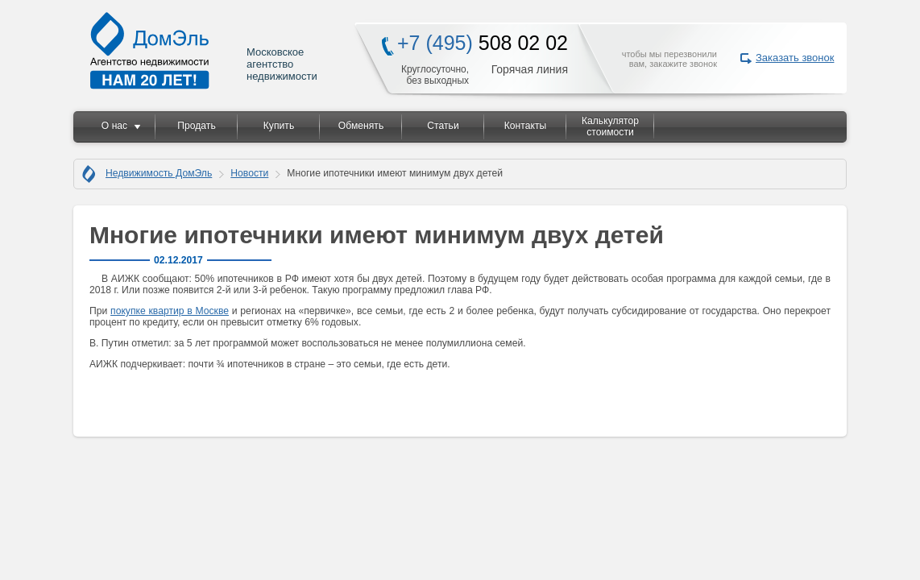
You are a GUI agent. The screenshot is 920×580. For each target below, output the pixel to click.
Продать (196, 125)
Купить (278, 125)
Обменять (360, 125)
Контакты (525, 125)
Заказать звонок (795, 58)
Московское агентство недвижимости (204, 50)
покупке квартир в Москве (169, 311)
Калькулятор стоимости (610, 126)
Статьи (442, 125)
